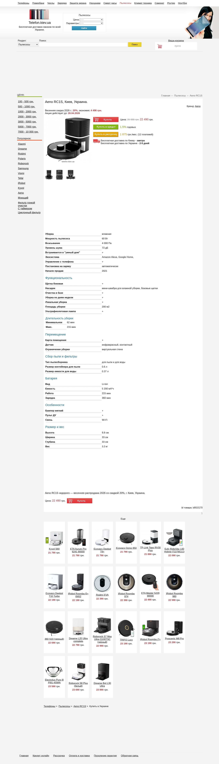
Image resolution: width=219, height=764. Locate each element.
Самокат (159, 3)
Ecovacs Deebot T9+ (102, 550)
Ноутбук (182, 3)
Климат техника (143, 3)
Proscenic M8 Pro (174, 638)
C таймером (25, 208)
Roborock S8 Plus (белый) (78, 684)
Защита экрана (78, 3)
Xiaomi (22, 144)
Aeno (21, 193)
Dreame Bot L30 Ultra (102, 684)
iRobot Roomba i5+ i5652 (78, 595)
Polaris (22, 158)
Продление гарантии (105, 755)
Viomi (21, 173)
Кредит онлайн (41, 755)
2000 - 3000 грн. (27, 116)
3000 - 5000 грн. (27, 121)
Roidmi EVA (102, 595)
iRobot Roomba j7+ (150, 639)
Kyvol (21, 188)
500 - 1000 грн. (26, 106)
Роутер (171, 3)
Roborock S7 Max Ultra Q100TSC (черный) (102, 639)
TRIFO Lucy (126, 640)
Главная (24, 755)
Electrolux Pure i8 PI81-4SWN (54, 681)
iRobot (21, 183)
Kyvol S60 (54, 549)
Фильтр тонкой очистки (26, 204)
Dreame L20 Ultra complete (78, 640)
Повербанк (38, 3)
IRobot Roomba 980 (174, 595)
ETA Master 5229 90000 (150, 594)
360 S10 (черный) (54, 639)
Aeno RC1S (79, 706)
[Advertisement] (109, 71)
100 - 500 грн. (26, 101)
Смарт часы (110, 3)
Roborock (23, 163)
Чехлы (50, 3)
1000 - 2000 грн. (27, 111)
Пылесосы (125, 3)
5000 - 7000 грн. (27, 126)
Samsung (23, 168)
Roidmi (22, 153)
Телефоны (23, 3)
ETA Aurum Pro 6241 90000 (78, 550)
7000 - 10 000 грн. (28, 131)
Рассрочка (59, 755)
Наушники (95, 3)
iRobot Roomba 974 (126, 595)
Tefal (20, 178)
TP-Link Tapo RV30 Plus (150, 549)
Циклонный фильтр (29, 212)
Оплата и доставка (79, 755)
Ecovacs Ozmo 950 (126, 548)
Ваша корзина (176, 40)
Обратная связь (129, 755)
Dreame (22, 148)
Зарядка (61, 3)
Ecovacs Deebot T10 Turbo (54, 595)
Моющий (23, 197)
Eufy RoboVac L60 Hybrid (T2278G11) (174, 550)
